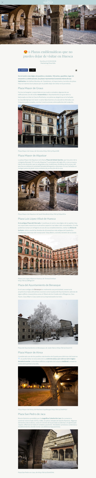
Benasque (37, 289)
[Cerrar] (2, 2)
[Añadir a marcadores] (76, 70)
